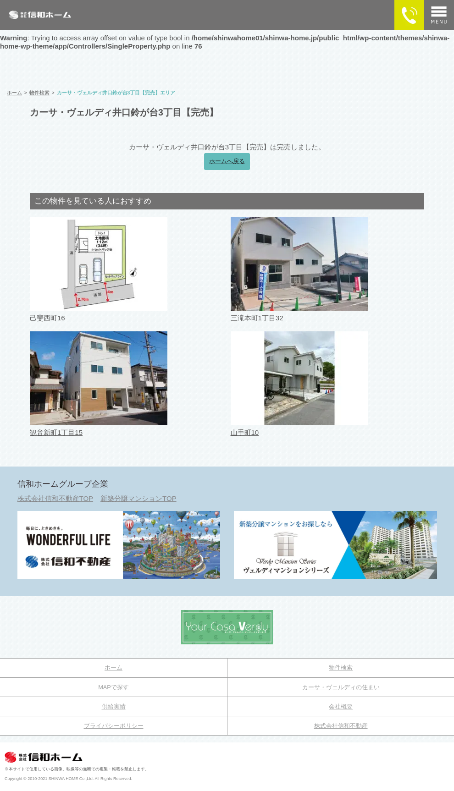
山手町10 (245, 432)
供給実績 (114, 706)
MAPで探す (113, 687)
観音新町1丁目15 (56, 432)
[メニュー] (439, 15)
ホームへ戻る (227, 161)
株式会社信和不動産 (341, 725)
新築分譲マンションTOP (138, 498)
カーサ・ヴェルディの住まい (341, 687)
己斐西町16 (47, 318)
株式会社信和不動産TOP (55, 498)
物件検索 (341, 667)
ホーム (113, 667)
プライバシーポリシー (114, 725)
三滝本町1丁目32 (257, 318)
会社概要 (341, 706)
